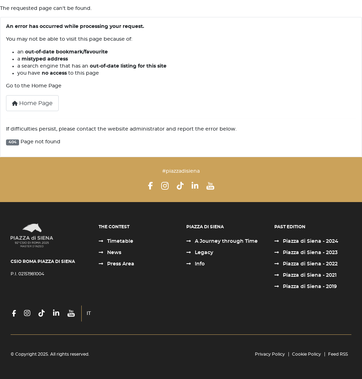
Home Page (32, 103)
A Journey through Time (225, 241)
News (113, 252)
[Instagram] (165, 186)
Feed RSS (338, 354)
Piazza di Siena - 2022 (309, 264)
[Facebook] (150, 186)
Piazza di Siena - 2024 (309, 241)
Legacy (203, 252)
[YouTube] (210, 186)
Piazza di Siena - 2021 (309, 275)
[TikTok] (180, 186)
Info (199, 264)
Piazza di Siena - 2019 (309, 286)
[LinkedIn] (195, 186)
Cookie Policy (306, 354)
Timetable (119, 241)
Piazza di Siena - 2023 (309, 252)
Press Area (120, 264)
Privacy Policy (270, 354)
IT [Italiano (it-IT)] (89, 313)
